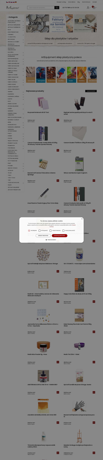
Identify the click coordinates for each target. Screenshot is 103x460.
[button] (51, 240)
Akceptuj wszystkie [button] (59, 235)
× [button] (81, 219)
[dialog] (51, 230)
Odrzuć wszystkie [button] (43, 235)
